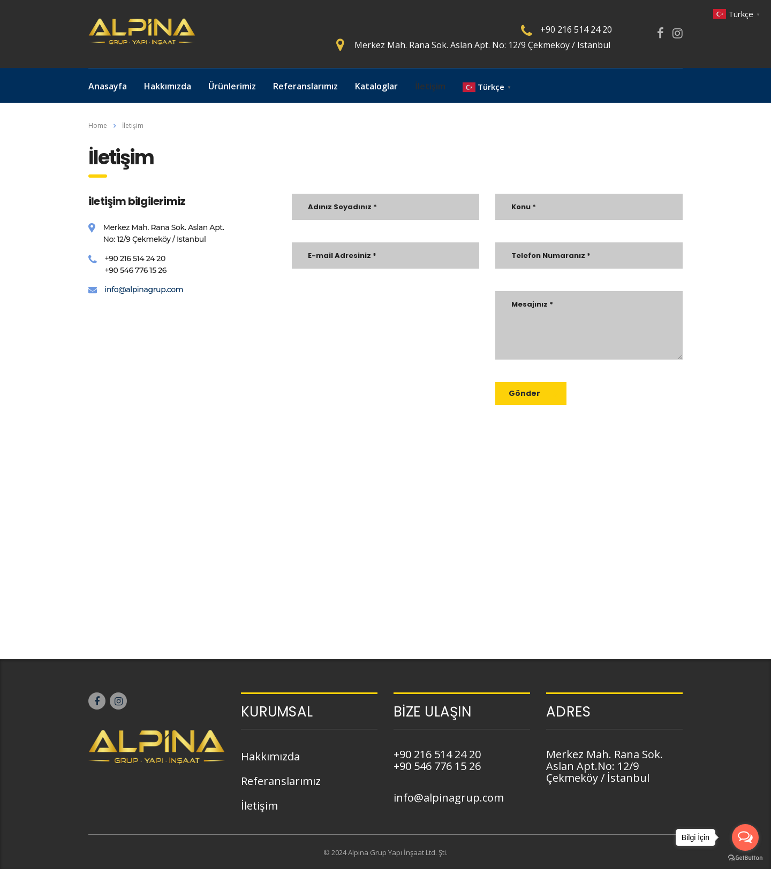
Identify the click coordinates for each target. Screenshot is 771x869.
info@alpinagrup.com (144, 289)
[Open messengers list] (745, 837)
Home (97, 125)
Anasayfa (107, 86)
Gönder (533, 393)
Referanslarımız (305, 86)
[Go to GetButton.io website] (745, 858)
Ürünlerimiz (232, 86)
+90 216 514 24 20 (576, 29)
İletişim (430, 86)
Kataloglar (376, 86)
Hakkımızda (167, 86)
